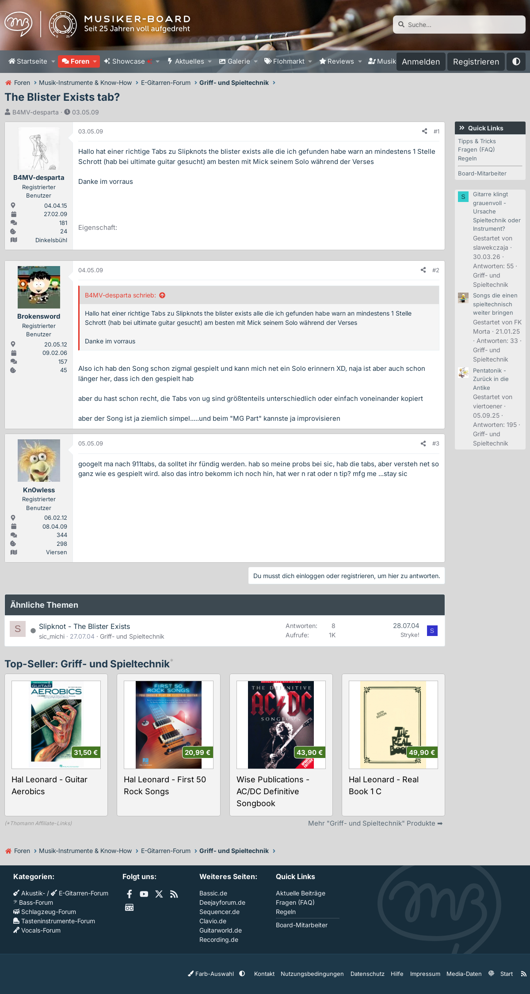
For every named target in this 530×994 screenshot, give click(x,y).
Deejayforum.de (222, 902)
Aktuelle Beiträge (300, 893)
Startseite (32, 61)
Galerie (239, 61)
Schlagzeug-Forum (44, 911)
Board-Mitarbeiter (482, 173)
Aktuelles (189, 61)
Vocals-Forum (37, 930)
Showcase (132, 61)
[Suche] (459, 24)
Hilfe (399, 973)
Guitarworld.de (220, 930)
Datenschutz (372, 973)
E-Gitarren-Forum (79, 893)
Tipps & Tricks (477, 141)
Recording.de (218, 939)
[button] (53, 61)
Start (502, 973)
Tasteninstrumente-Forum (54, 921)
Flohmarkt (289, 61)
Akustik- (29, 893)
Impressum (425, 973)
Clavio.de (212, 921)
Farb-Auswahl (228, 973)
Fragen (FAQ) (476, 149)
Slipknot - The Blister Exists (84, 626)
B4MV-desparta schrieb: (120, 295)
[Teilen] (425, 131)
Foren (80, 61)
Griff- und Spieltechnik (132, 636)
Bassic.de (213, 893)
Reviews (341, 61)
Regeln (467, 158)
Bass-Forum (33, 902)
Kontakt (277, 973)
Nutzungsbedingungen (322, 973)
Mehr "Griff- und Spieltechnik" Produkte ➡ (375, 823)
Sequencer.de (219, 911)
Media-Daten (462, 973)
